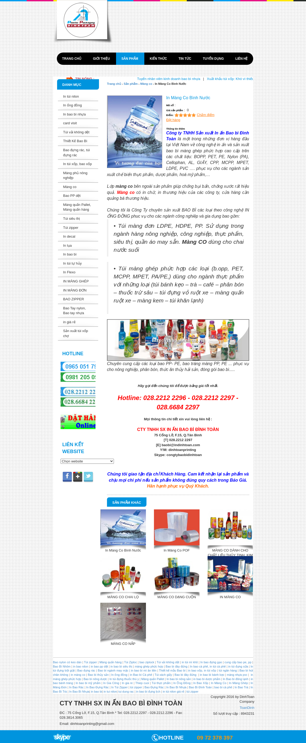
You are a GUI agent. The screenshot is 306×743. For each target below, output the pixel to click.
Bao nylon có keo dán (67, 662)
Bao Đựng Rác (154, 687)
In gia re (127, 683)
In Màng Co (218, 683)
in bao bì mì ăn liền (143, 670)
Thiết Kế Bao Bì (75, 141)
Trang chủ (72, 59)
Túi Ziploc (130, 662)
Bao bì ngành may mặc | (113, 670)
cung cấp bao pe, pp (238, 662)
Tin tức (185, 59)
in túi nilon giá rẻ (173, 691)
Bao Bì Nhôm (62, 666)
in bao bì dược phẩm (207, 679)
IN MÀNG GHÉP (76, 281)
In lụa (67, 245)
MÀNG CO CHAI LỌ (123, 597)
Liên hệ (241, 59)
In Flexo (69, 272)
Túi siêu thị (71, 219)
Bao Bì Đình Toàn (200, 687)
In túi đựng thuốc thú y (124, 679)
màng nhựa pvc (237, 674)
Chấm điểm (205, 115)
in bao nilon (80, 666)
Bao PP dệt (72, 196)
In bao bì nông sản (178, 679)
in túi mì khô (190, 662)
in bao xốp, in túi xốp (202, 670)
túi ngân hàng (227, 670)
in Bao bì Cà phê (141, 674)
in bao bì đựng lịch (148, 691)
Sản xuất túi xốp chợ (75, 333)
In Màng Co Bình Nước (123, 550)
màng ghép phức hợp (149, 666)
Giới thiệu (102, 59)
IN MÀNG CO (230, 597)
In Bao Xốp (200, 683)
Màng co (70, 187)
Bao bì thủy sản (98, 674)
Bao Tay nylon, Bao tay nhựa (74, 310)
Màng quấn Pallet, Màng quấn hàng (77, 207)
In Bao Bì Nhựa (176, 687)
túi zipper (136, 687)
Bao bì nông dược (95, 679)
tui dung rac (126, 691)
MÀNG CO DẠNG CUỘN (176, 597)
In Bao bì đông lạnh (235, 679)
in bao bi (96, 691)
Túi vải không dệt (76, 132)
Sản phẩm (130, 59)
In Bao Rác (76, 687)
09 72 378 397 (215, 737)
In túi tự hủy (72, 263)
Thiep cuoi (142, 683)
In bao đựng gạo (211, 662)
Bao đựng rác (86, 670)
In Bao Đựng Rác (97, 687)
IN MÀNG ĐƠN (75, 290)
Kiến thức (159, 59)
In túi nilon (71, 96)
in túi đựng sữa (237, 666)
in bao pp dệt (99, 666)
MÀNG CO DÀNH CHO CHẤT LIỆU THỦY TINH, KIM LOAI (230, 552)
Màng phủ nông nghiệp (75, 175)
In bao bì (70, 254)
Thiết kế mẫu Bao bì (172, 670)
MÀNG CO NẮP (123, 644)
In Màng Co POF (177, 550)
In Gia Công (110, 683)
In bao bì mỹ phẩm (88, 683)
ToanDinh (247, 708)
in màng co (77, 674)
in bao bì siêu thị (121, 666)
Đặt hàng (173, 120)
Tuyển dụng (214, 59)
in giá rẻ (69, 322)
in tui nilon (110, 691)
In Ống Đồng (182, 683)
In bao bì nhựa (74, 114)
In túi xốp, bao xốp (77, 164)
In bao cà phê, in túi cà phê (208, 666)
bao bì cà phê (223, 687)
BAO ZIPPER (73, 299)
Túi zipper (70, 228)
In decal (69, 236)
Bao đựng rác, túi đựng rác (76, 152)
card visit (70, 123)
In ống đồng (72, 105)
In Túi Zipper (119, 687)
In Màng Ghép (238, 683)
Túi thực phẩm (161, 683)
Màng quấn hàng (111, 662)
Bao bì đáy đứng (177, 666)
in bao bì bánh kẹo (212, 674)
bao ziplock (147, 662)
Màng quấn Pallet (152, 679)
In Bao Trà (241, 687)
